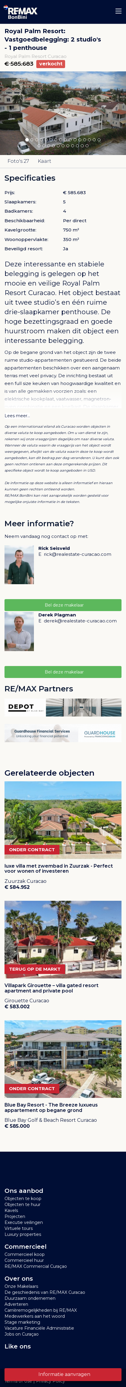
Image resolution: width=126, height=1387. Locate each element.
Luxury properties (22, 1234)
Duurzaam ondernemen (30, 1298)
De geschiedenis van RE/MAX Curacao (44, 1292)
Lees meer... (17, 415)
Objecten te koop (22, 1198)
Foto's (18, 161)
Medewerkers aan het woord (34, 1316)
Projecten (14, 1216)
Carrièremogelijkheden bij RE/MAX (40, 1310)
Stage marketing (22, 1322)
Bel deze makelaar (63, 605)
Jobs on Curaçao (21, 1334)
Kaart (44, 161)
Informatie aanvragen (63, 1374)
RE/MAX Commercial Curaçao (35, 1266)
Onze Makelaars (21, 1286)
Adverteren (16, 1304)
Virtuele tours (18, 1228)
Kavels (11, 1210)
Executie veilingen (23, 1222)
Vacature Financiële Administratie (39, 1328)
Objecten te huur (22, 1204)
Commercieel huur (24, 1260)
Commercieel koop (24, 1254)
